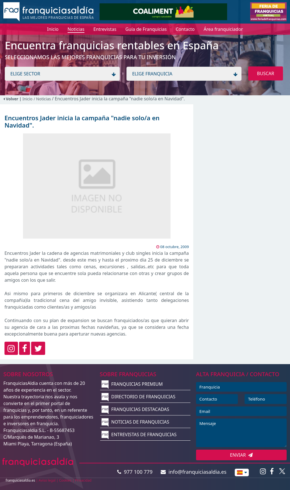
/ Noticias (43, 98)
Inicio (27, 98)
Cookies (65, 480)
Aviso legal (47, 480)
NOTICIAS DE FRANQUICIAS (135, 422)
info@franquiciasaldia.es (193, 471)
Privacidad (83, 480)
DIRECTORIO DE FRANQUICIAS (138, 397)
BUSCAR (265, 73)
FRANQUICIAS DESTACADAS (135, 409)
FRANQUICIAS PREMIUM (132, 384)
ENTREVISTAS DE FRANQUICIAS (139, 434)
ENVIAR (241, 455)
